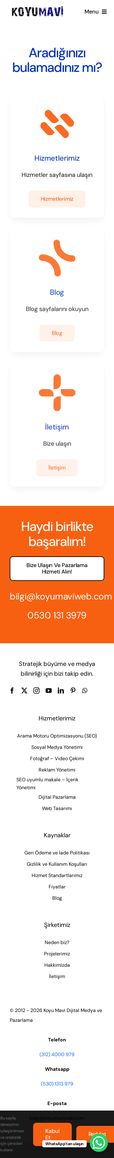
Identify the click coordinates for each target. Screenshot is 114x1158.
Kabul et (52, 1134)
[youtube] (49, 691)
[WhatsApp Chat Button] (99, 1143)
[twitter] (24, 691)
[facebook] (12, 691)
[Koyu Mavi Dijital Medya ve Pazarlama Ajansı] (37, 8)
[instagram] (36, 691)
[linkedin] (61, 691)
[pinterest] (73, 691)
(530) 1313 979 (57, 1084)
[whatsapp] (84, 691)
